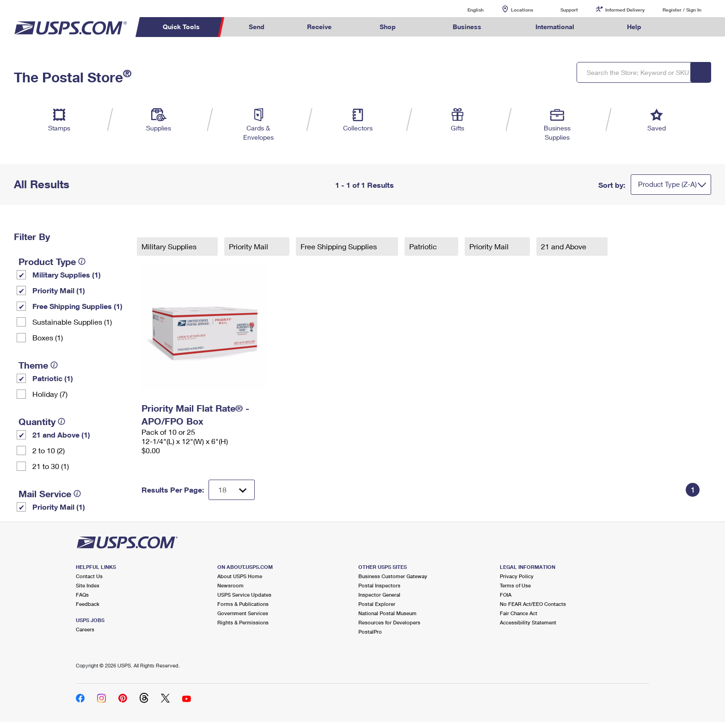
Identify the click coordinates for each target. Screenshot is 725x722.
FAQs (82, 595)
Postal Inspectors (379, 585)
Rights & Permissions (243, 622)
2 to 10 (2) (48, 450)
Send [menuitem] (256, 27)
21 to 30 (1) (50, 466)
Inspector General (379, 595)
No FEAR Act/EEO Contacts (533, 604)
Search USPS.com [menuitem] (680, 27)
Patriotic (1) (52, 378)
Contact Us (89, 576)
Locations (522, 9)
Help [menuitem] (634, 27)
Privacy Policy (517, 576)
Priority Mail (249, 246)
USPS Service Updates (244, 595)
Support (569, 9)
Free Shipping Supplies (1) (77, 306)
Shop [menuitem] (388, 27)
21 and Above (564, 246)
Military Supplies (169, 246)
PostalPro (370, 632)
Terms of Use (515, 585)
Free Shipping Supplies (340, 246)
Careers (85, 629)
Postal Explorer (376, 604)
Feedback (87, 604)
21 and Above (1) (61, 434)
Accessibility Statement (528, 622)
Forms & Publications (243, 604)
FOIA (505, 595)
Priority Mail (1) (58, 290)
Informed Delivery (625, 9)
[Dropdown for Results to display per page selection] (232, 490)
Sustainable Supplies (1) (72, 321)
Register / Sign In (682, 9)
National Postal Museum (387, 613)
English (466, 9)
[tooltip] (82, 261)
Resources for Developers (389, 622)
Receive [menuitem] (319, 27)
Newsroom (230, 585)
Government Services (242, 613)
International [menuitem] (554, 27)
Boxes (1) (47, 337)
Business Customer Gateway (392, 576)
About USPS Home (239, 576)
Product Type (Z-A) (667, 184)
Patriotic (424, 246)
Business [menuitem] (467, 27)
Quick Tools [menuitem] (181, 27)
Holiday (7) (50, 393)
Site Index (87, 585)
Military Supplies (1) (66, 274)
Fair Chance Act (518, 613)
